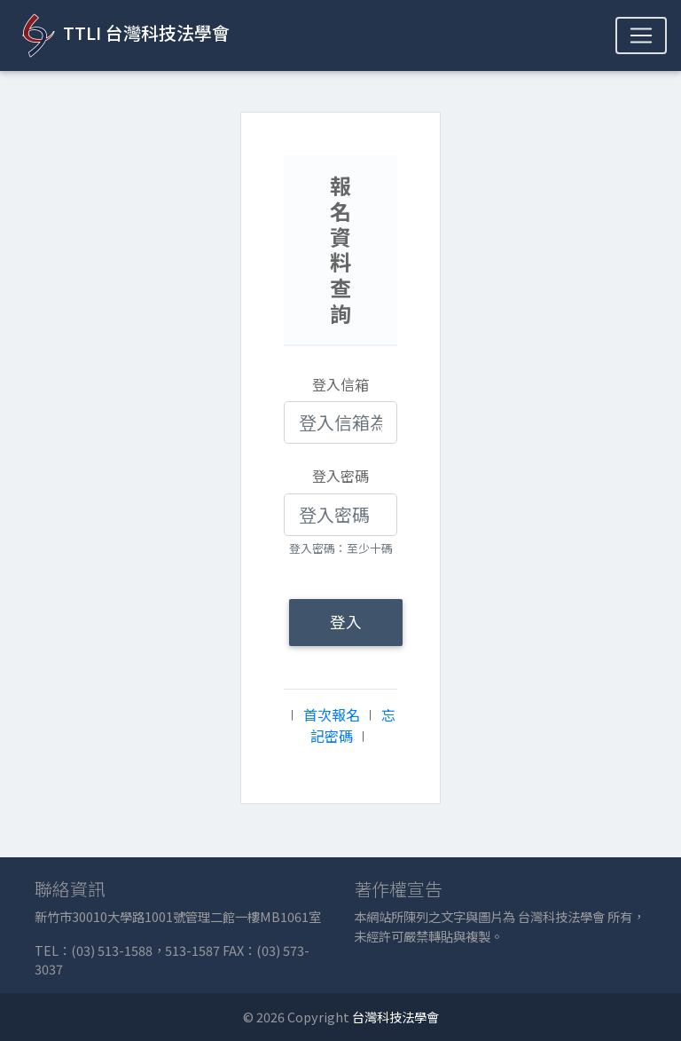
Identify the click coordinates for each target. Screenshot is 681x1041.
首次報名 (331, 714)
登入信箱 (340, 384)
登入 (346, 622)
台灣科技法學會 (395, 1016)
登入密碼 (340, 475)
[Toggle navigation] (641, 35)
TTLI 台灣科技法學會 (122, 35)
